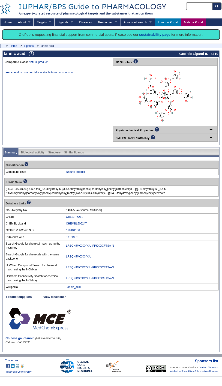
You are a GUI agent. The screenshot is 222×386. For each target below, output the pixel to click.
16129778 (72, 237)
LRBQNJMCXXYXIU (78, 256)
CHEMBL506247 (76, 223)
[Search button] (217, 6)
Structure (54, 152)
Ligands (63, 22)
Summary (11, 152)
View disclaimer (54, 297)
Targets (42, 22)
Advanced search (135, 22)
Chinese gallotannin (20, 338)
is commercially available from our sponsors (39, 72)
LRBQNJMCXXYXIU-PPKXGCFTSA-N (90, 245)
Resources (105, 22)
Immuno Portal (168, 22)
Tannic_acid (73, 287)
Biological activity (33, 152)
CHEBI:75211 (74, 216)
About (22, 22)
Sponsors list (206, 361)
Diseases (85, 22)
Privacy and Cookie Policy (18, 372)
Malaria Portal (193, 22)
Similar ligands (74, 152)
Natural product (38, 62)
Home (7, 22)
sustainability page (154, 34)
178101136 (73, 230)
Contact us (11, 360)
